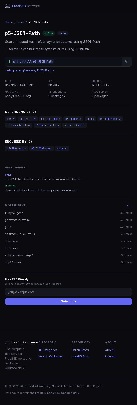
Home (9, 22)
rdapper (62, 148)
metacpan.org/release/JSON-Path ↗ (30, 70)
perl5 (10, 119)
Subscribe (68, 301)
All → (129, 205)
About (109, 350)
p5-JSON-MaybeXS (110, 119)
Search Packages (50, 356)
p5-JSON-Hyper (16, 148)
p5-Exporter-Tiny (18, 125)
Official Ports (80, 350)
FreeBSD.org (80, 356)
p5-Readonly (73, 119)
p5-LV (90, 119)
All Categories (47, 350)
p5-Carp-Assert (74, 125)
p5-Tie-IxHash (50, 119)
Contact (110, 356)
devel (20, 22)
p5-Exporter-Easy (47, 125)
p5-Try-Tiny (28, 119)
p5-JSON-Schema (41, 148)
